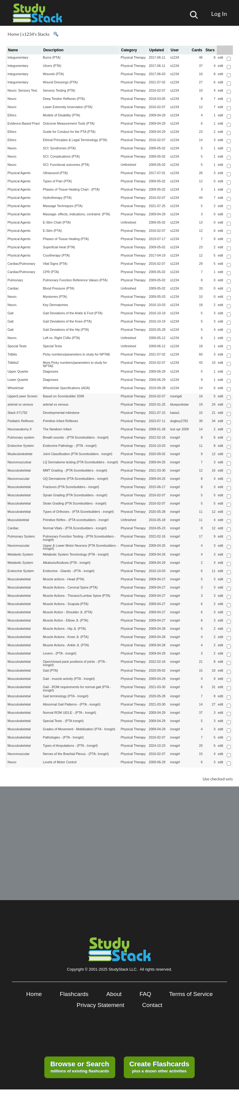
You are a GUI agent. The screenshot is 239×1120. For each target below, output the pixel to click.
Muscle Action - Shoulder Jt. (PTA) (67, 612)
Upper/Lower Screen (23, 396)
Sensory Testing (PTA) (59, 90)
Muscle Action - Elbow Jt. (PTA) (65, 620)
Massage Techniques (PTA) (63, 206)
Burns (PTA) (52, 57)
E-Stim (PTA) (52, 230)
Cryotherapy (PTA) (56, 255)
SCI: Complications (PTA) (61, 156)
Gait (11, 313)
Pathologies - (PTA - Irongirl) (63, 737)
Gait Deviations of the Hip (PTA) (66, 329)
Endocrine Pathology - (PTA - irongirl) (70, 445)
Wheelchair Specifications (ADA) (66, 388)
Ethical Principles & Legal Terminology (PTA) (75, 140)
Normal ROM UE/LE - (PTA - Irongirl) (69, 712)
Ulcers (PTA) (52, 65)
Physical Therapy (133, 57)
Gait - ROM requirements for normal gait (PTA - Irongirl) (77, 688)
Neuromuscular (19, 478)
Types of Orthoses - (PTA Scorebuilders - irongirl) (78, 511)
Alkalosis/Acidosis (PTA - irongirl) (66, 562)
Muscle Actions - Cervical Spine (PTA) (70, 587)
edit (220, 57)
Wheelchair (16, 388)
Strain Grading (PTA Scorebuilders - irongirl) (74, 503)
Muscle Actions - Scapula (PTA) (65, 604)
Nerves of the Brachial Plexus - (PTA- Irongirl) (75, 754)
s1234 (174, 57)
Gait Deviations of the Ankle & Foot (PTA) (72, 313)
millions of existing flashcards (79, 1066)
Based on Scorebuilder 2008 (63, 396)
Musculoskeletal (19, 470)
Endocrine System (21, 445)
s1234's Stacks (36, 34)
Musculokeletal (18, 520)
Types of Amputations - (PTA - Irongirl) (70, 745)
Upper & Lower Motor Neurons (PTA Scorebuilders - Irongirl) (80, 547)
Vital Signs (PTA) (55, 263)
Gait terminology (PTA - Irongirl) (65, 696)
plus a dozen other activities (159, 1066)
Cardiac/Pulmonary (21, 263)
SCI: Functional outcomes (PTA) (66, 164)
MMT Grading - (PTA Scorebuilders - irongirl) (75, 470)
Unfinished (128, 164)
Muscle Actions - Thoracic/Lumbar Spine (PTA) (76, 595)
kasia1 (175, 412)
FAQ (145, 994)
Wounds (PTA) (53, 74)
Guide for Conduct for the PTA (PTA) (69, 131)
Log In (219, 13)
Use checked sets (218, 779)
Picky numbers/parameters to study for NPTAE (76, 354)
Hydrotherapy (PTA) (57, 197)
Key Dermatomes (55, 305)
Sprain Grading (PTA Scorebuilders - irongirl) (75, 495)
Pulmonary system (21, 437)
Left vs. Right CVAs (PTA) (61, 338)
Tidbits (12, 354)
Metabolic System (20, 554)
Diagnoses (50, 371)
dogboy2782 (179, 421)
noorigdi (176, 396)
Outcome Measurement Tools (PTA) (68, 123)
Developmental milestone (61, 412)
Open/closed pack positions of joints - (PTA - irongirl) (75, 663)
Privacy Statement (100, 1005)
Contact (152, 1005)
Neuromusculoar (19, 462)
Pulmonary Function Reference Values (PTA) (75, 280)
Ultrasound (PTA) (55, 173)
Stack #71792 (18, 412)
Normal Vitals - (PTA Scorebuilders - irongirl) (75, 528)
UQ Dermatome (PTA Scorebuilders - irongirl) (75, 478)
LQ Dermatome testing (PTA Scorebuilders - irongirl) (80, 462)
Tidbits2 (13, 362)
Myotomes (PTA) (55, 296)
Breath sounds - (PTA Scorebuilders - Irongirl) (75, 437)
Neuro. (12, 148)
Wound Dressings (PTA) (60, 82)
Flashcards (74, 994)
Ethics (12, 115)
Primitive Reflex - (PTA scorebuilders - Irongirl (75, 520)
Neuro (12, 98)
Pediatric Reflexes (21, 421)
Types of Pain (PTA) (57, 181)
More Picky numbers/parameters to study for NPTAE (75, 364)
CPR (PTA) (51, 272)
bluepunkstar (179, 404)
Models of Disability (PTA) (61, 115)
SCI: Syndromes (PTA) (59, 148)
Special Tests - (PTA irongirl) (63, 721)
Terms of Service (191, 994)
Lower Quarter (18, 379)
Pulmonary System (21, 536)
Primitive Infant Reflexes (60, 421)
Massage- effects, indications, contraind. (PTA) (76, 214)
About (114, 994)
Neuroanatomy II (20, 429)
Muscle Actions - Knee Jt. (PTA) (66, 637)
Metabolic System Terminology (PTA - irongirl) (75, 554)
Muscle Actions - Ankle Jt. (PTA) (66, 645)
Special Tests (17, 346)
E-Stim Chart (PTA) (57, 222)
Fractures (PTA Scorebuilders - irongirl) (71, 487)
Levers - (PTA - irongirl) (59, 653)
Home (13, 34)
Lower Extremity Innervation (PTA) (67, 107)
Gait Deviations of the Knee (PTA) (67, 321)
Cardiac (13, 288)
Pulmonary (15, 280)
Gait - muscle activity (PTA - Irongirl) (69, 678)
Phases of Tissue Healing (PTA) (66, 239)
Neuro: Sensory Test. (23, 90)
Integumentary (18, 57)
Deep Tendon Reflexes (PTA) (64, 98)
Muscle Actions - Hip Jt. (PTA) (64, 628)
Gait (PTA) (50, 670)
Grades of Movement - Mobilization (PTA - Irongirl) (79, 729)
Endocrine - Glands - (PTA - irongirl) (68, 571)
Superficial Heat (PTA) (59, 247)
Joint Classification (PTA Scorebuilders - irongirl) (77, 454)
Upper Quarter (18, 371)
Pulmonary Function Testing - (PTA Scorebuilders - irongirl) (79, 538)
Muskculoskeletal (20, 454)
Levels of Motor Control (59, 762)
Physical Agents (19, 173)
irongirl (175, 437)
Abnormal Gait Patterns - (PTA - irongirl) (71, 704)
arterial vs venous (20, 404)
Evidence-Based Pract (24, 123)
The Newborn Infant (57, 429)
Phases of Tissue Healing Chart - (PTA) (71, 189)
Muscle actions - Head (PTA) (63, 579)
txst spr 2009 (179, 429)
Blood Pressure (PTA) (58, 288)
